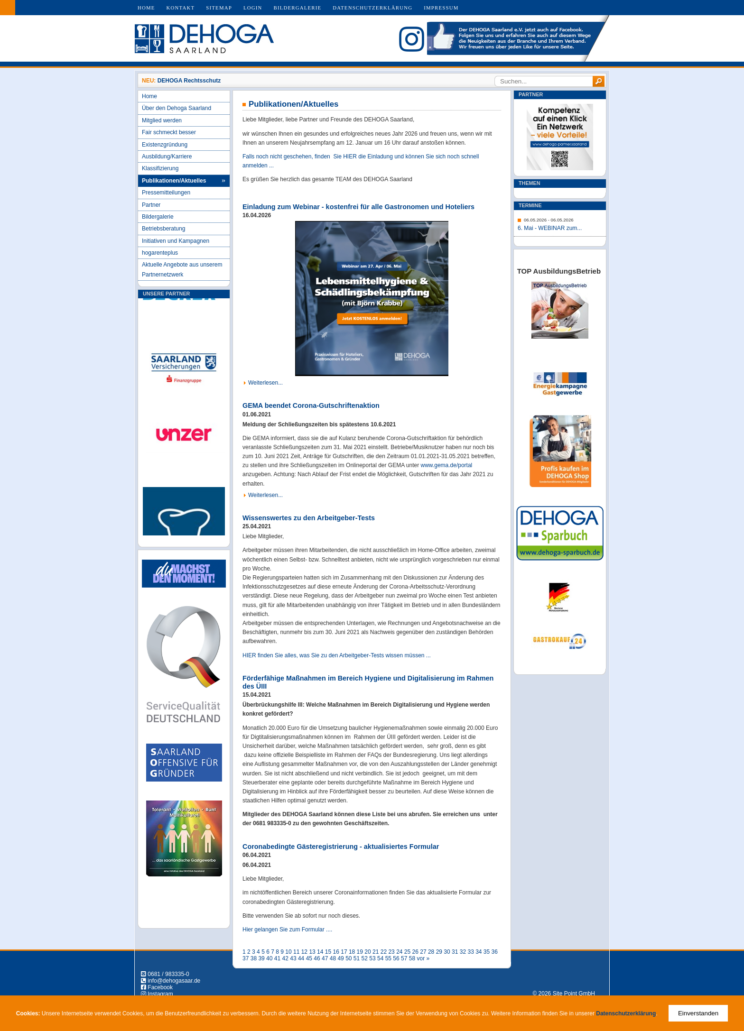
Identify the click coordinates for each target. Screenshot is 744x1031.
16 (336, 951)
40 (269, 958)
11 (296, 951)
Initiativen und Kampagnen (175, 241)
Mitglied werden (162, 120)
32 (463, 951)
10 (288, 951)
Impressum (441, 7)
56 (396, 958)
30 (447, 951)
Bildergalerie (298, 7)
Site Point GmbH (574, 993)
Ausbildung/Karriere (167, 156)
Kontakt (181, 7)
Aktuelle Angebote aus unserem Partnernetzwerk (182, 269)
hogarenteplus (160, 252)
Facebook (160, 987)
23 (391, 951)
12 (304, 951)
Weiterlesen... (265, 382)
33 (470, 951)
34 (478, 951)
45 (309, 958)
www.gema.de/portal (447, 465)
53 (372, 958)
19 (360, 951)
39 (261, 958)
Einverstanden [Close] (698, 1013)
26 (415, 951)
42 (285, 958)
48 (333, 958)
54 (380, 958)
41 (277, 958)
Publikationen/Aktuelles (174, 180)
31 (455, 951)
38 (254, 958)
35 (487, 951)
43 (293, 958)
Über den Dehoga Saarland (176, 108)
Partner (151, 205)
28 (431, 951)
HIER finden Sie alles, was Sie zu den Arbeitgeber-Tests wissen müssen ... (336, 655)
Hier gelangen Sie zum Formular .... (287, 929)
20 (367, 951)
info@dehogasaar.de (174, 980)
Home (146, 7)
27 (423, 951)
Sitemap (219, 7)
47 (325, 958)
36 (495, 951)
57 (404, 958)
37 (245, 958)
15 (328, 951)
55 (388, 958)
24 (399, 951)
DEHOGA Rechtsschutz (189, 80)
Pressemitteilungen (166, 192)
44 (301, 958)
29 (439, 951)
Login (252, 7)
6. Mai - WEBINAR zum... (550, 228)
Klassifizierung (160, 168)
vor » (423, 958)
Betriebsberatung (163, 228)
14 (320, 951)
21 (375, 951)
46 (317, 958)
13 (312, 951)
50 (348, 958)
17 (344, 951)
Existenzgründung (164, 144)
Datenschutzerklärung (372, 7)
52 (365, 958)
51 (356, 958)
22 (384, 951)
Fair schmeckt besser (169, 132)
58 (412, 958)
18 (352, 951)
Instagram (160, 994)
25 (407, 951)
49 (340, 958)
